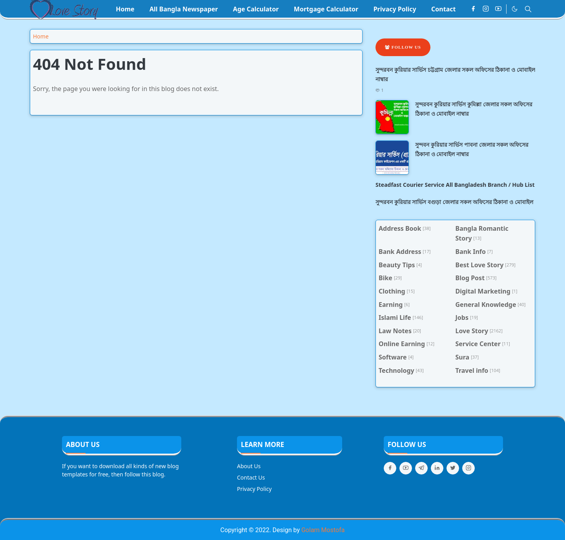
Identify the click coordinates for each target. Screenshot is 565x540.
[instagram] (485, 9)
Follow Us (403, 47)
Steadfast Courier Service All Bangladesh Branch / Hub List (455, 184)
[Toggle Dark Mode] (514, 8)
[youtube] (498, 9)
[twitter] (453, 468)
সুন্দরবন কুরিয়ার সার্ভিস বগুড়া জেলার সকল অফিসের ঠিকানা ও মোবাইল (454, 202)
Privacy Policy (254, 489)
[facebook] (473, 9)
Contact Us (251, 477)
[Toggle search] (528, 9)
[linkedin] (437, 468)
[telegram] (421, 468)
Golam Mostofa (322, 530)
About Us (249, 466)
